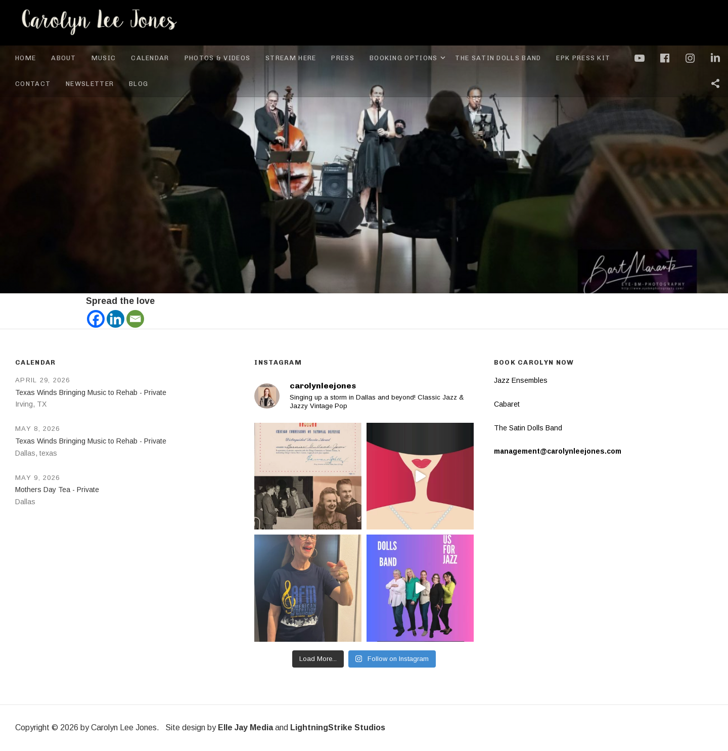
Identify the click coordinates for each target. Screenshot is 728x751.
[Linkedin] (115, 319)
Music (104, 58)
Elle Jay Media (245, 727)
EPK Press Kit (583, 58)
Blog (138, 83)
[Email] (135, 319)
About (63, 58)
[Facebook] (96, 319)
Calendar (150, 58)
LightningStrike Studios (337, 727)
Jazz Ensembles (521, 380)
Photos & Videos (218, 58)
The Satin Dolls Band (498, 58)
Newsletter (90, 83)
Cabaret (507, 404)
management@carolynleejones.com (557, 451)
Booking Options (409, 58)
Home (25, 58)
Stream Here (290, 58)
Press (342, 58)
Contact (33, 83)
